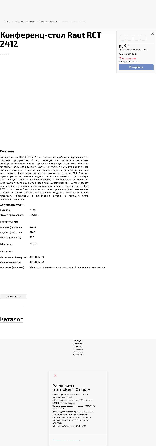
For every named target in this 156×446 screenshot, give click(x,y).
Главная (7, 22)
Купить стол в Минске (48, 22)
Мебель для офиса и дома (25, 22)
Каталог (13, 318)
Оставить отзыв (13, 297)
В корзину (136, 67)
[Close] (56, 376)
